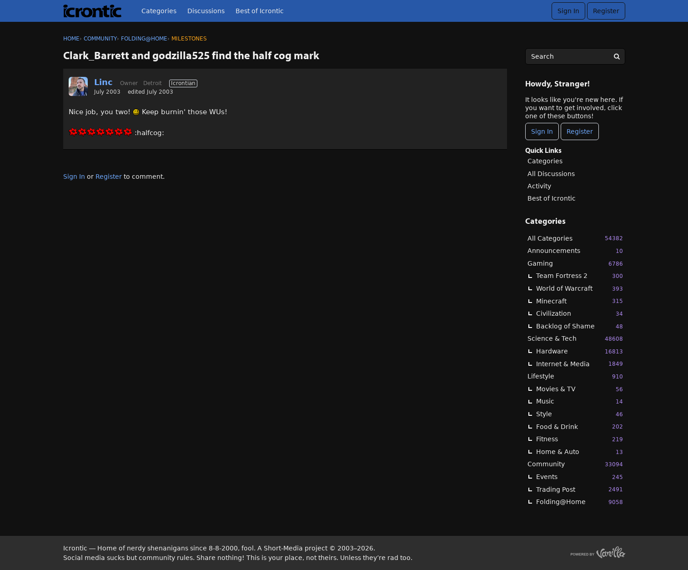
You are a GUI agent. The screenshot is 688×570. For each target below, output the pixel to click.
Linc (103, 82)
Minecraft (579, 301)
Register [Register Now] (580, 131)
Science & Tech (575, 338)
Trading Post (579, 489)
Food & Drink (579, 426)
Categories (158, 11)
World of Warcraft (579, 288)
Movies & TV (579, 389)
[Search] (617, 56)
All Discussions (551, 173)
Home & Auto (579, 452)
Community (575, 464)
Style (579, 414)
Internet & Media (579, 363)
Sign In (568, 11)
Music (579, 401)
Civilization (579, 313)
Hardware (579, 351)
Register (606, 11)
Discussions (206, 11)
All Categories (575, 238)
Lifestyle (575, 376)
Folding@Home (579, 502)
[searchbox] (575, 56)
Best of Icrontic (260, 11)
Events (579, 477)
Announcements (575, 251)
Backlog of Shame (579, 326)
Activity (539, 186)
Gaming (575, 263)
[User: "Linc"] (78, 86)
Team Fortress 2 (579, 276)
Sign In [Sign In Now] (542, 131)
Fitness (579, 439)
